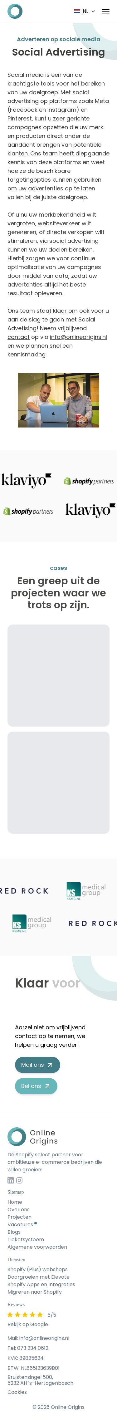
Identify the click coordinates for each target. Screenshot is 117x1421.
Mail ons (37, 1065)
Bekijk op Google (27, 1324)
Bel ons (36, 1086)
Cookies (17, 1392)
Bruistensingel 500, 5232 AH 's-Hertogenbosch (40, 1380)
